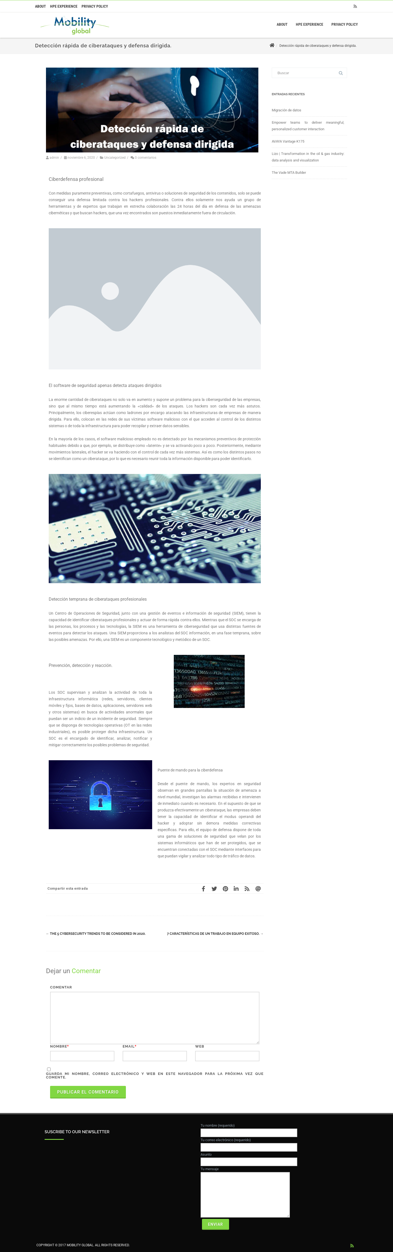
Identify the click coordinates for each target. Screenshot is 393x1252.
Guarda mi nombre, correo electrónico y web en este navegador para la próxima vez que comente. (155, 1075)
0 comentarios (145, 158)
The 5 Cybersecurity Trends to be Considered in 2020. (96, 934)
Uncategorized (115, 158)
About (40, 6)
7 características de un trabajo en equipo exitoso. (215, 934)
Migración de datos (286, 110)
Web (199, 1046)
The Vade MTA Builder (289, 172)
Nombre (58, 1046)
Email (129, 1046)
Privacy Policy (95, 6)
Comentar (61, 987)
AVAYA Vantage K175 (288, 141)
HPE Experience (63, 6)
